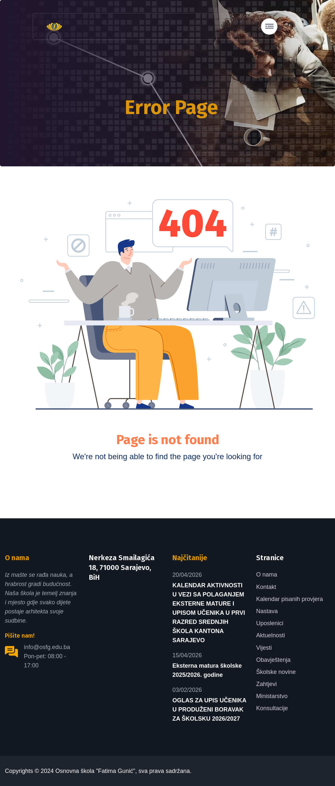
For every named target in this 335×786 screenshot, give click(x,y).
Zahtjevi (266, 684)
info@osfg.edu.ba (47, 647)
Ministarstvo (272, 696)
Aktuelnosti (270, 635)
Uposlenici (269, 623)
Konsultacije (272, 708)
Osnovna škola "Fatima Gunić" (95, 771)
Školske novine (276, 672)
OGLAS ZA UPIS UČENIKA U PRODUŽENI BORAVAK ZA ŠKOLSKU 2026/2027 (209, 709)
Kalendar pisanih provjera (289, 599)
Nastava (267, 611)
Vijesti (264, 647)
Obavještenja (273, 660)
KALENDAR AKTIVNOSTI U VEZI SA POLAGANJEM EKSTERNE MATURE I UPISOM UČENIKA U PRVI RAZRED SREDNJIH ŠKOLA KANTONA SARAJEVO (208, 613)
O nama (266, 574)
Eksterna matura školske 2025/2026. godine (207, 670)
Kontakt (266, 587)
